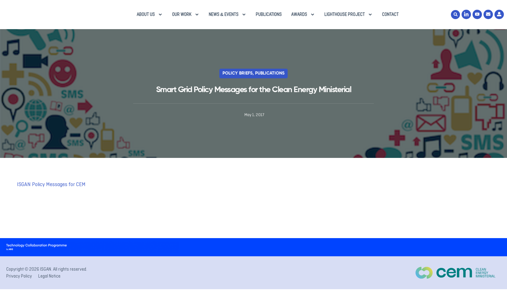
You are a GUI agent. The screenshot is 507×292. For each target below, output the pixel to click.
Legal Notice (49, 280)
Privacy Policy (19, 280)
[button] (455, 16)
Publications (269, 16)
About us (150, 16)
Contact (390, 16)
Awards (303, 16)
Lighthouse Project (348, 16)
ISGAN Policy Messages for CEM (51, 188)
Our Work (185, 16)
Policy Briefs (237, 78)
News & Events (228, 16)
